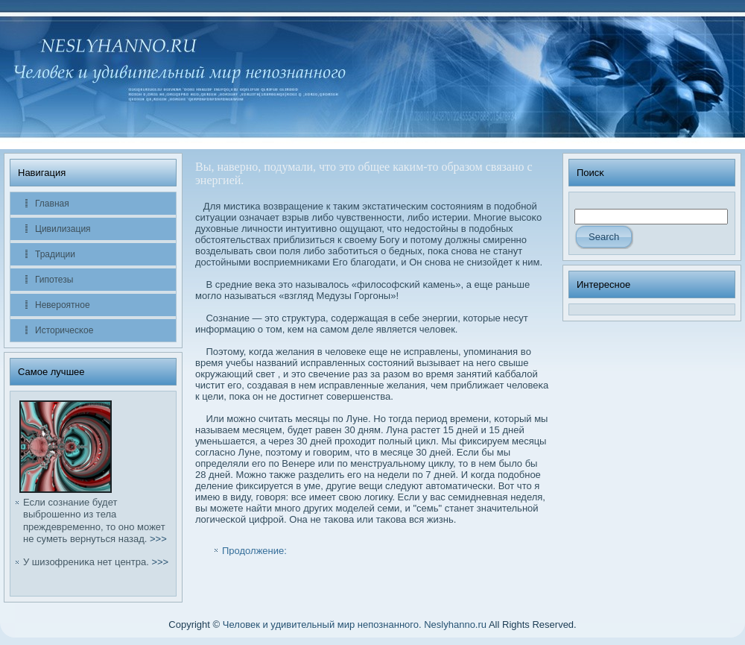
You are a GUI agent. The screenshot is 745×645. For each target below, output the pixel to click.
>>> (158, 538)
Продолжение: (254, 550)
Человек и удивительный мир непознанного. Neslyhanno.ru (354, 624)
